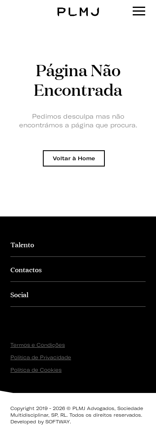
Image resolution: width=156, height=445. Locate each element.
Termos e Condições (37, 345)
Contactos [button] (26, 269)
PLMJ (78, 5)
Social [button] (19, 294)
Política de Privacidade (40, 357)
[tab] (78, 244)
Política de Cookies (36, 370)
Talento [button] (22, 244)
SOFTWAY (57, 422)
